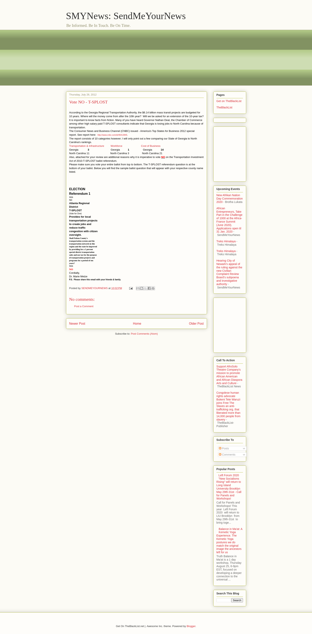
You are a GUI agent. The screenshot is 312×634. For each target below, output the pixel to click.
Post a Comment (84, 306)
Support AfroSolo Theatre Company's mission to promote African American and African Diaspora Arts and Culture (229, 375)
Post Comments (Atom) (144, 333)
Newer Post (77, 323)
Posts (224, 448)
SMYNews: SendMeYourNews (126, 16)
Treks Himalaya (226, 241)
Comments (227, 454)
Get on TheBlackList (229, 101)
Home (137, 323)
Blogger (191, 626)
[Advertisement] (156, 58)
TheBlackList (224, 107)
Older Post (196, 323)
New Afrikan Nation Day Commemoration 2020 (229, 199)
